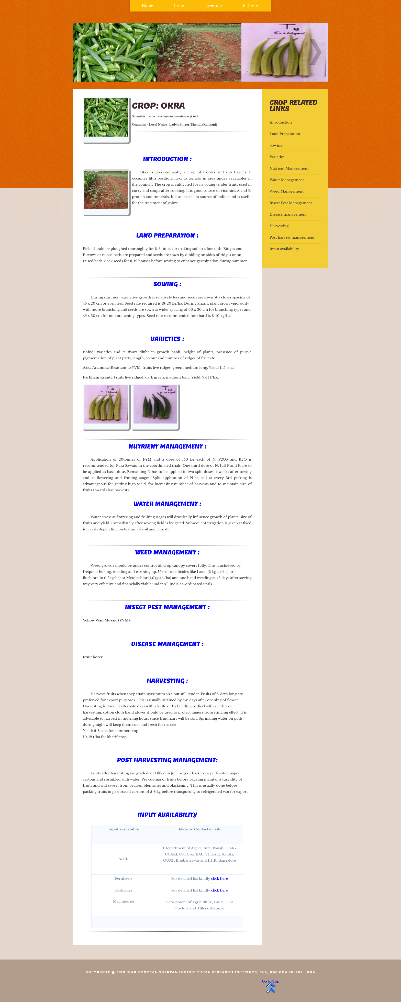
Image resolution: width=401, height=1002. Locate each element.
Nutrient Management (289, 168)
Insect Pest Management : (167, 606)
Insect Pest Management (291, 203)
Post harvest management (292, 237)
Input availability (167, 814)
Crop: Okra (158, 105)
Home (147, 5)
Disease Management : (167, 643)
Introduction (281, 122)
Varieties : (167, 338)
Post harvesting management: (167, 759)
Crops (179, 5)
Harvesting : (167, 680)
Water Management (287, 180)
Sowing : (167, 283)
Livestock (213, 5)
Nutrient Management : (167, 446)
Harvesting (279, 226)
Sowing (276, 145)
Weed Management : (167, 552)
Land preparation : (167, 235)
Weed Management (287, 191)
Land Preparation (285, 134)
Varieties (277, 157)
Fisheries (251, 5)
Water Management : (167, 503)
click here (219, 878)
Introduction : (167, 158)
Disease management (288, 214)
